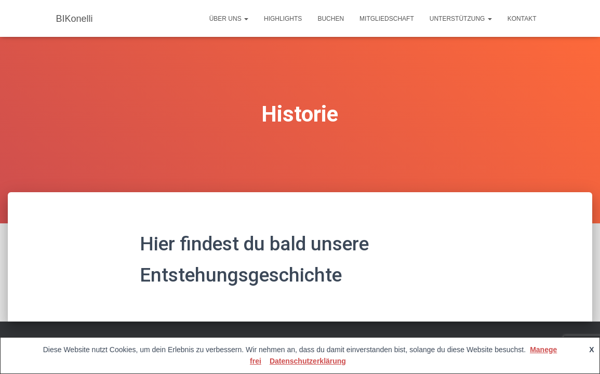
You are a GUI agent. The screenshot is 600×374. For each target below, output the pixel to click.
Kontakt (522, 18)
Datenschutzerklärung (308, 361)
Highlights (283, 18)
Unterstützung (461, 18)
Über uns (228, 18)
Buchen (330, 18)
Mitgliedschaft (386, 18)
